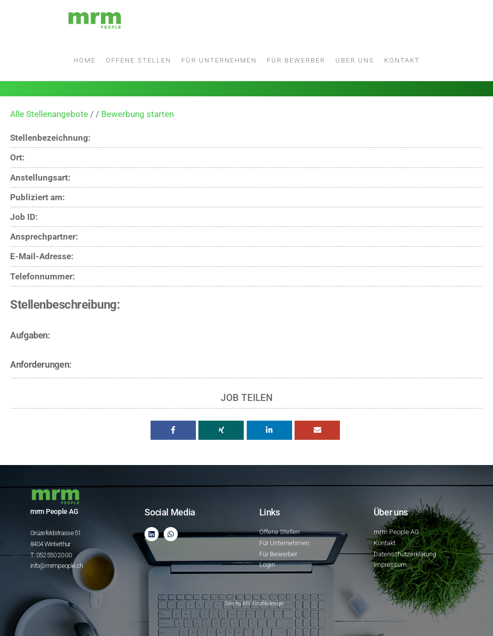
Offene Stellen (138, 60)
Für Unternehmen (219, 60)
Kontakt (402, 60)
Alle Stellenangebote (49, 114)
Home (85, 60)
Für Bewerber (296, 60)
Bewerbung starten (137, 114)
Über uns (354, 60)
